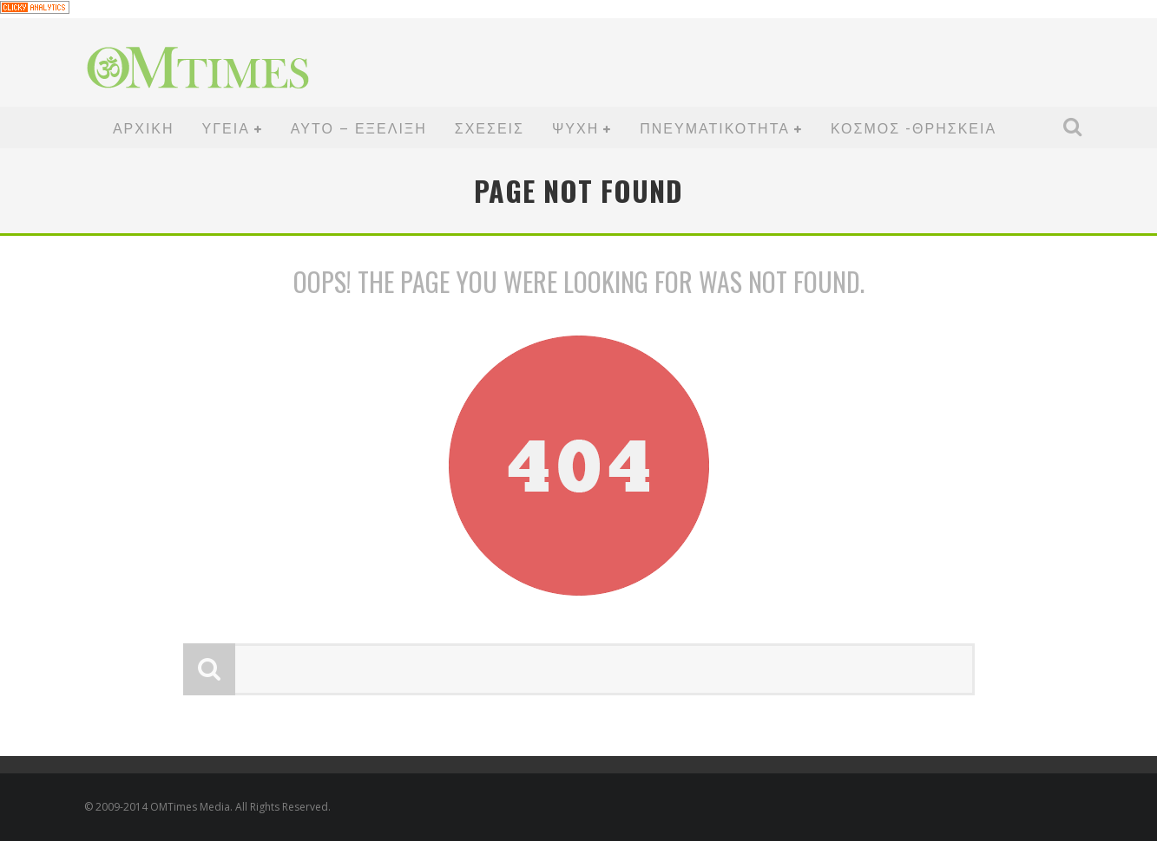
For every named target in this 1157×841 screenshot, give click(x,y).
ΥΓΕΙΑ (226, 127)
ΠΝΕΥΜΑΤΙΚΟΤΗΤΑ (715, 127)
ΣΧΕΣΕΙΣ (489, 127)
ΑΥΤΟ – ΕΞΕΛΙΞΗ (359, 127)
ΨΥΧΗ (575, 127)
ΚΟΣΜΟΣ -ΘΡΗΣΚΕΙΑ (913, 127)
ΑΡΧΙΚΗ (143, 127)
